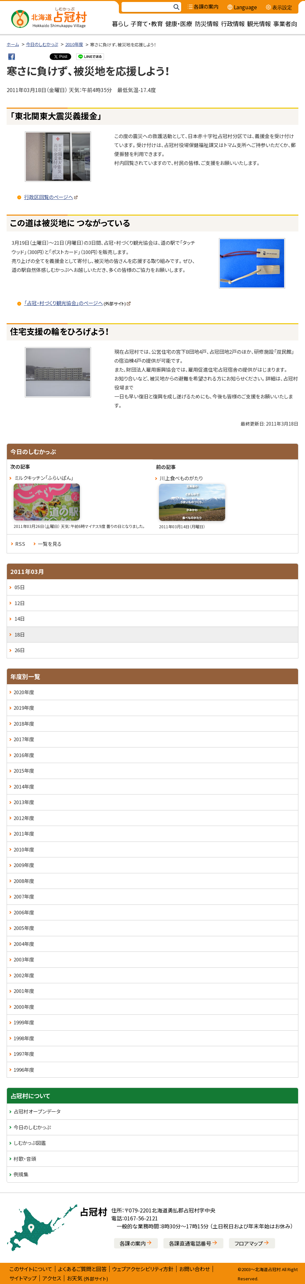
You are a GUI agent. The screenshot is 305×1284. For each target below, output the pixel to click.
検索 (176, 7)
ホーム (13, 44)
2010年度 (74, 44)
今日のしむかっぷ (42, 44)
